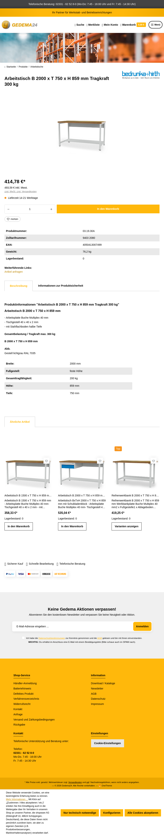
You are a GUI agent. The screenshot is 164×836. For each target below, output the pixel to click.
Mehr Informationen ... (17, 799)
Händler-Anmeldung (25, 683)
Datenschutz (98, 698)
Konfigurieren (111, 812)
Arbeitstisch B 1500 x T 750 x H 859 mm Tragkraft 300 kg (28, 495)
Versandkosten (75, 782)
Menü (155, 24)
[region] (82, 134)
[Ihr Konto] (110, 24)
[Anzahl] (30, 209)
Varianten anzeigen (126, 526)
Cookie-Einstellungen (107, 743)
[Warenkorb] (133, 24)
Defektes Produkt (23, 693)
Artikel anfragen (13, 271)
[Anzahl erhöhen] (51, 209)
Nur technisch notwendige (79, 812)
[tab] (18, 286)
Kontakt (17, 709)
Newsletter (97, 688)
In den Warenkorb (108, 208)
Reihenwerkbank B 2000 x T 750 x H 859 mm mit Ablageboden (136, 495)
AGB (99, 638)
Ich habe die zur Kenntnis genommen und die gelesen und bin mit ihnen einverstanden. (84, 638)
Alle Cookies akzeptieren (142, 812)
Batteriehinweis (22, 688)
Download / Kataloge (103, 683)
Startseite (10, 67)
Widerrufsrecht (21, 703)
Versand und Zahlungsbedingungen (34, 719)
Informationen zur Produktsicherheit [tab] (60, 285)
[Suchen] (79, 24)
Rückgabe (19, 724)
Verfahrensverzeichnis (26, 698)
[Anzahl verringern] (8, 209)
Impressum (97, 703)
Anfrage (18, 714)
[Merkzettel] (93, 24)
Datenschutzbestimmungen (52, 638)
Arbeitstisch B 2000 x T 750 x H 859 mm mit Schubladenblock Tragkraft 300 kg (82, 495)
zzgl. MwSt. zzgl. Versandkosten (20, 191)
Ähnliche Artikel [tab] (20, 421)
